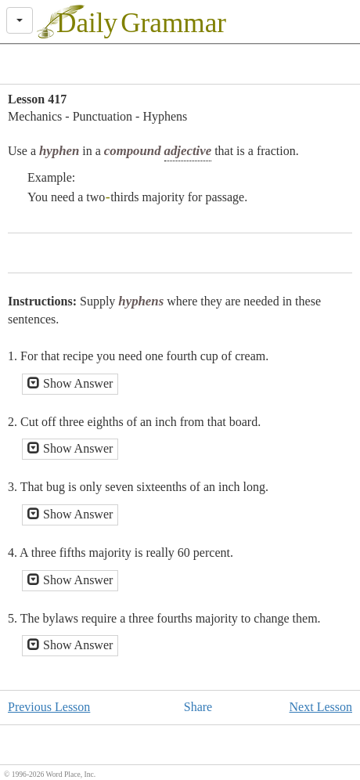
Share (198, 706)
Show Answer (70, 383)
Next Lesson (321, 706)
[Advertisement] (180, 64)
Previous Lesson (49, 706)
